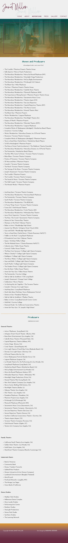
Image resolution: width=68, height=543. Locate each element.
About (26, 16)
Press (46, 16)
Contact (63, 16)
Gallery (54, 16)
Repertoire (36, 16)
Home (19, 16)
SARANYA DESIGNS (51, 530)
